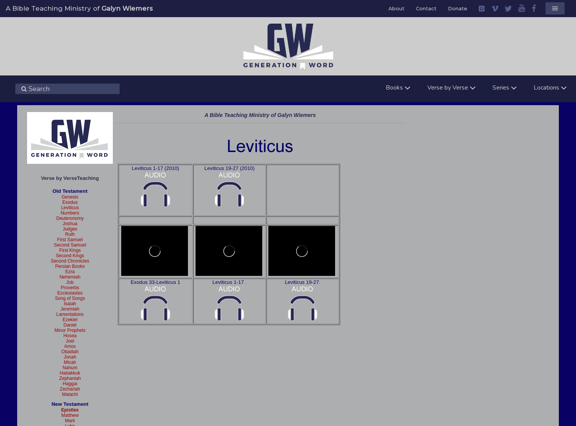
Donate (457, 8)
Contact (426, 8)
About (396, 8)
